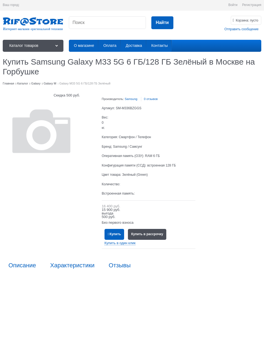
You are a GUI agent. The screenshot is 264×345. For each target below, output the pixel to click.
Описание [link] (22, 265)
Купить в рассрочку (147, 234)
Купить (115, 234)
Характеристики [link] (72, 265)
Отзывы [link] (120, 265)
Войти (233, 5)
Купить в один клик (120, 243)
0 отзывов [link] (151, 99)
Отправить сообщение (241, 29)
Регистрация (251, 5)
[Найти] (162, 22)
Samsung (131, 99)
